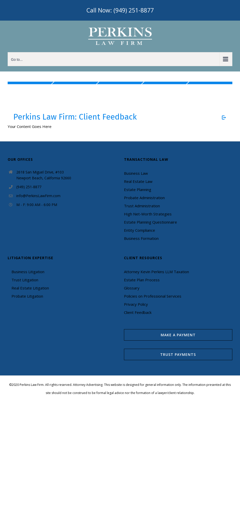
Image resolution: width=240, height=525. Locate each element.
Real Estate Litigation (30, 287)
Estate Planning (137, 189)
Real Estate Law (138, 181)
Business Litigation (27, 271)
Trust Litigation (24, 279)
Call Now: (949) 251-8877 (120, 10)
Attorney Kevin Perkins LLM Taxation (156, 271)
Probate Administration (144, 197)
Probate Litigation (27, 296)
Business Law (136, 173)
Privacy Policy (136, 304)
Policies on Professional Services (152, 296)
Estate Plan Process (142, 279)
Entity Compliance (139, 230)
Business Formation (141, 238)
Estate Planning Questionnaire (150, 222)
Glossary (132, 287)
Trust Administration (142, 205)
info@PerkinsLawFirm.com (38, 195)
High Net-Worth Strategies (148, 213)
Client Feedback (137, 312)
